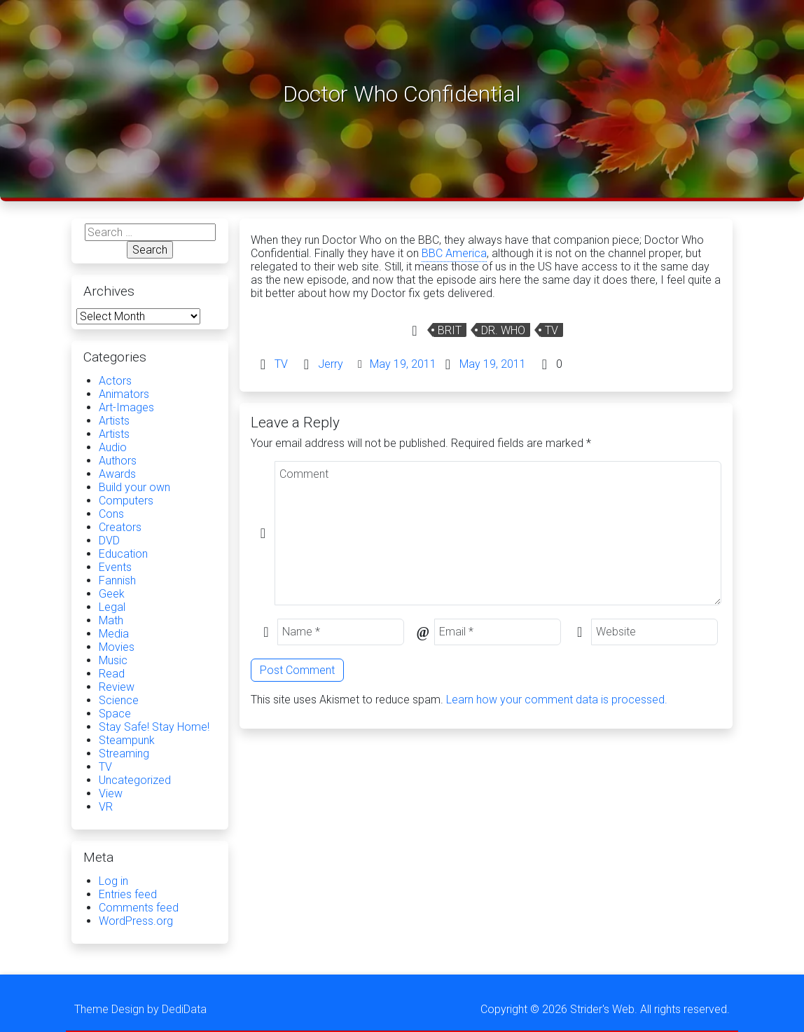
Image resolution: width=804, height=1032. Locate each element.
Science (119, 700)
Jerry (330, 364)
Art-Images (126, 407)
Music (113, 660)
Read (112, 673)
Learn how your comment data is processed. (556, 699)
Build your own (134, 487)
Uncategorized (135, 780)
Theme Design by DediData (140, 1009)
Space (115, 713)
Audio (113, 447)
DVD (109, 540)
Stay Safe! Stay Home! (154, 727)
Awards (117, 474)
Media (114, 633)
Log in (113, 881)
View (111, 793)
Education (123, 553)
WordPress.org (136, 921)
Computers (126, 500)
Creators (120, 527)
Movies (116, 647)
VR (106, 806)
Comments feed (139, 907)
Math (111, 620)
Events (115, 567)
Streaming (124, 753)
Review (116, 687)
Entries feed (128, 894)
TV (551, 330)
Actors (115, 380)
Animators (124, 394)
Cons (111, 514)
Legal (112, 607)
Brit (450, 330)
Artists (114, 420)
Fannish (117, 580)
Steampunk (127, 740)
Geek (112, 593)
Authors (118, 460)
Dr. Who (503, 330)
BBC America (454, 253)
